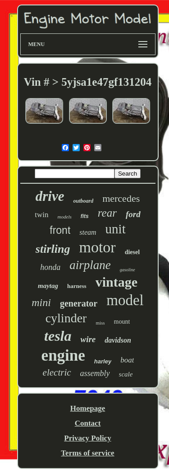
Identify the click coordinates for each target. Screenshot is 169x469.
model (124, 300)
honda (50, 267)
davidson (118, 340)
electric (57, 372)
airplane (90, 265)
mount (122, 321)
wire (88, 339)
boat (127, 360)
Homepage (87, 408)
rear (107, 213)
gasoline (127, 269)
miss (100, 322)
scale (126, 374)
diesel (132, 252)
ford (133, 214)
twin (41, 214)
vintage (116, 281)
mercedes (121, 198)
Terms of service (87, 453)
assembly (95, 373)
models (65, 216)
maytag (48, 285)
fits (85, 216)
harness (77, 286)
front (60, 230)
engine (63, 355)
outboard (83, 201)
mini (41, 302)
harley (102, 361)
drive (50, 196)
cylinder (66, 318)
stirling (53, 248)
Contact (88, 423)
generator (78, 303)
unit (115, 229)
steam (87, 232)
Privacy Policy (87, 438)
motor (97, 247)
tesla (57, 336)
